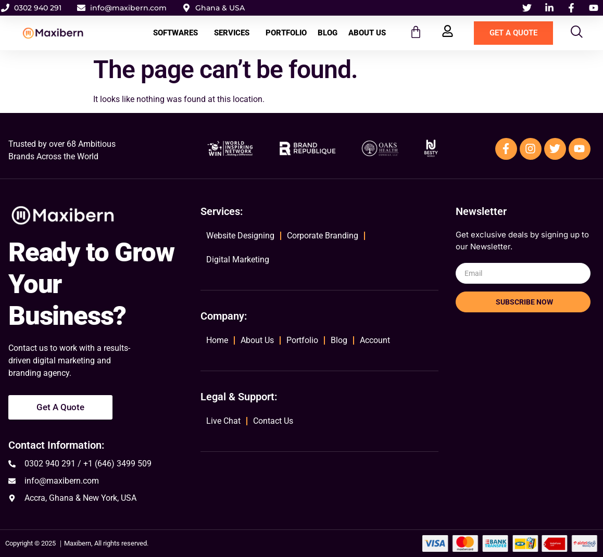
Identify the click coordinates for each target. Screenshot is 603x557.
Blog (327, 32)
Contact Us (273, 421)
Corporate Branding (322, 235)
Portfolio (286, 32)
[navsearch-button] (577, 33)
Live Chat (223, 421)
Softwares (178, 33)
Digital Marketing (237, 259)
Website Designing (240, 235)
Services (234, 33)
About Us (367, 32)
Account (375, 340)
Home (217, 340)
